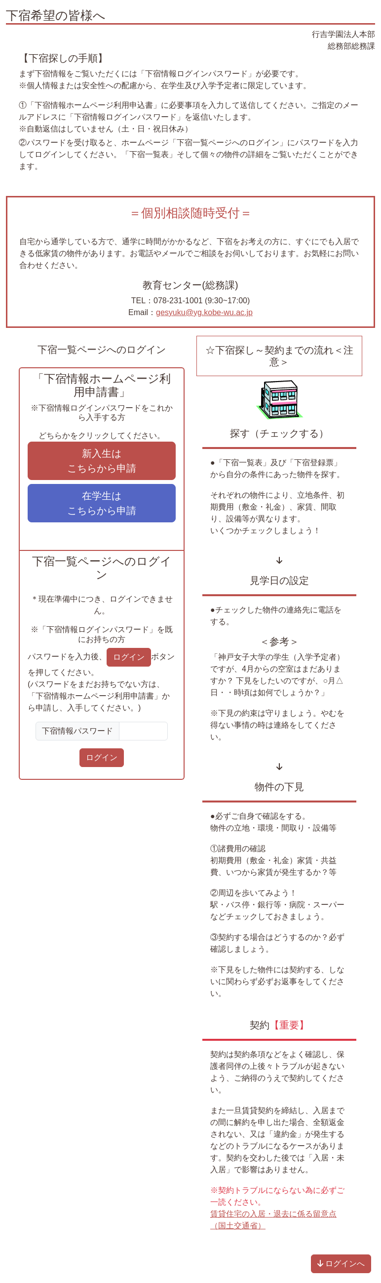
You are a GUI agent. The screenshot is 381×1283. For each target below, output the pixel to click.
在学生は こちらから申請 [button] (101, 503)
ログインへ (341, 1263)
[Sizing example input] (143, 731)
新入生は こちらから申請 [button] (101, 461)
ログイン (101, 757)
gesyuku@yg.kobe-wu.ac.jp (204, 312)
